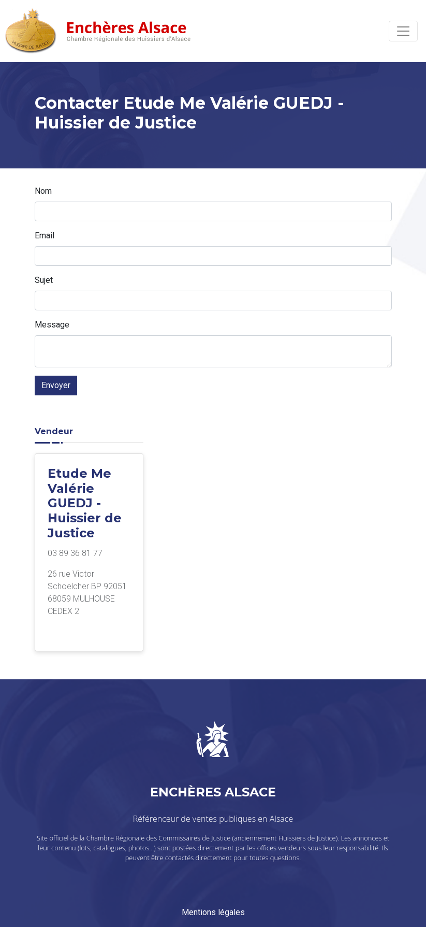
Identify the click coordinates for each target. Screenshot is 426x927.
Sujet (44, 280)
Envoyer (55, 385)
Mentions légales (213, 912)
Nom (43, 191)
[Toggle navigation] (403, 31)
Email (44, 235)
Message (52, 325)
